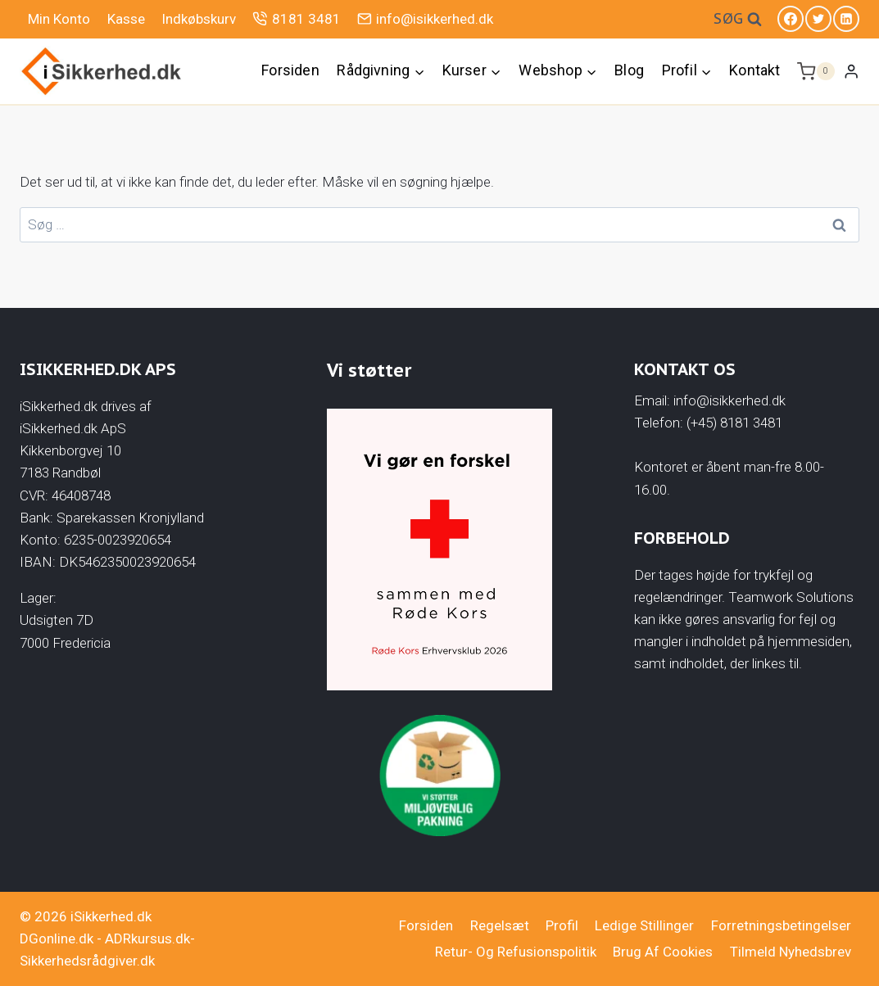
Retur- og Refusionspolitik (515, 951)
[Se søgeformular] (737, 19)
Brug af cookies (663, 951)
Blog (629, 70)
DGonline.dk (56, 938)
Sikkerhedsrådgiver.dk (87, 960)
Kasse (126, 19)
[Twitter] (818, 19)
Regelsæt (499, 925)
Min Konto (59, 19)
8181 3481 (296, 18)
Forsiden (290, 70)
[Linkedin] (846, 19)
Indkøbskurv (198, 19)
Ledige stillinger (644, 925)
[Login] (851, 71)
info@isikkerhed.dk (425, 18)
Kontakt (754, 70)
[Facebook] (790, 19)
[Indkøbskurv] (815, 71)
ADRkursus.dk (147, 938)
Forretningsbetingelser (781, 925)
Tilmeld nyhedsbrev (790, 951)
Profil (562, 925)
